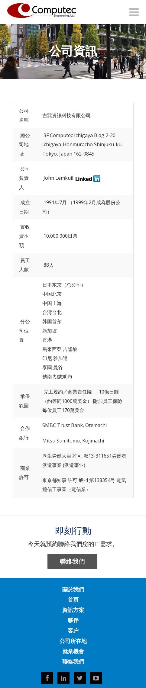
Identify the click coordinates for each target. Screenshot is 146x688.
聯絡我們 (72, 561)
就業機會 (73, 651)
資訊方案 (73, 609)
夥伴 (73, 620)
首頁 (73, 599)
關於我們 (73, 589)
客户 (73, 630)
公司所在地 (73, 641)
